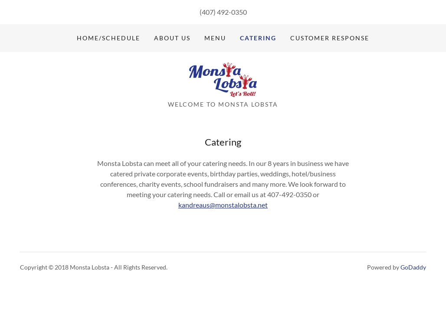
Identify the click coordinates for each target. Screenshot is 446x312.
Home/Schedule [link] (108, 38)
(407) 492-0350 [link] (223, 12)
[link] (223, 79)
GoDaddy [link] (413, 267)
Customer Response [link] (329, 38)
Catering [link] (258, 38)
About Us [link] (172, 38)
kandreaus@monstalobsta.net (223, 205)
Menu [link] (215, 38)
